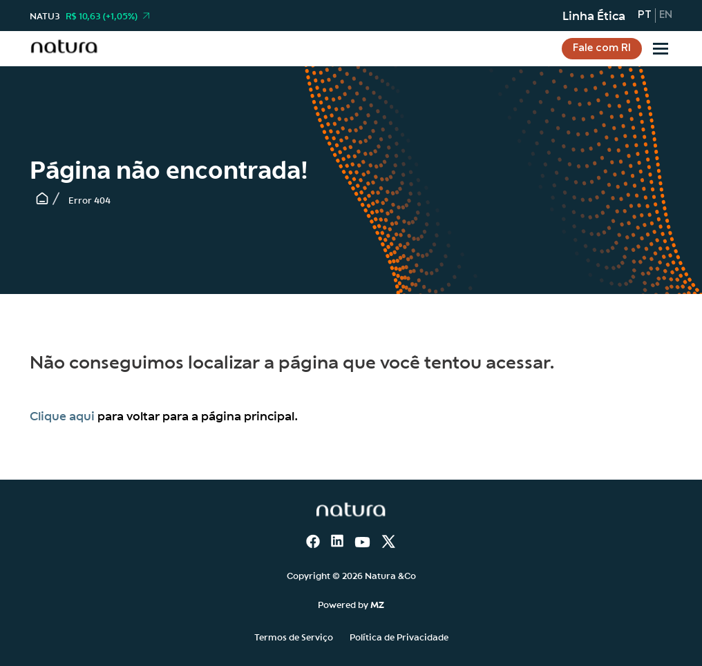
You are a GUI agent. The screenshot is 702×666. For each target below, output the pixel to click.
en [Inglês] (665, 15)
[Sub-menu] (660, 48)
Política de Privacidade (399, 636)
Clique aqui (62, 415)
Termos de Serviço (293, 636)
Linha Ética (593, 15)
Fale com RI (602, 48)
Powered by (351, 604)
